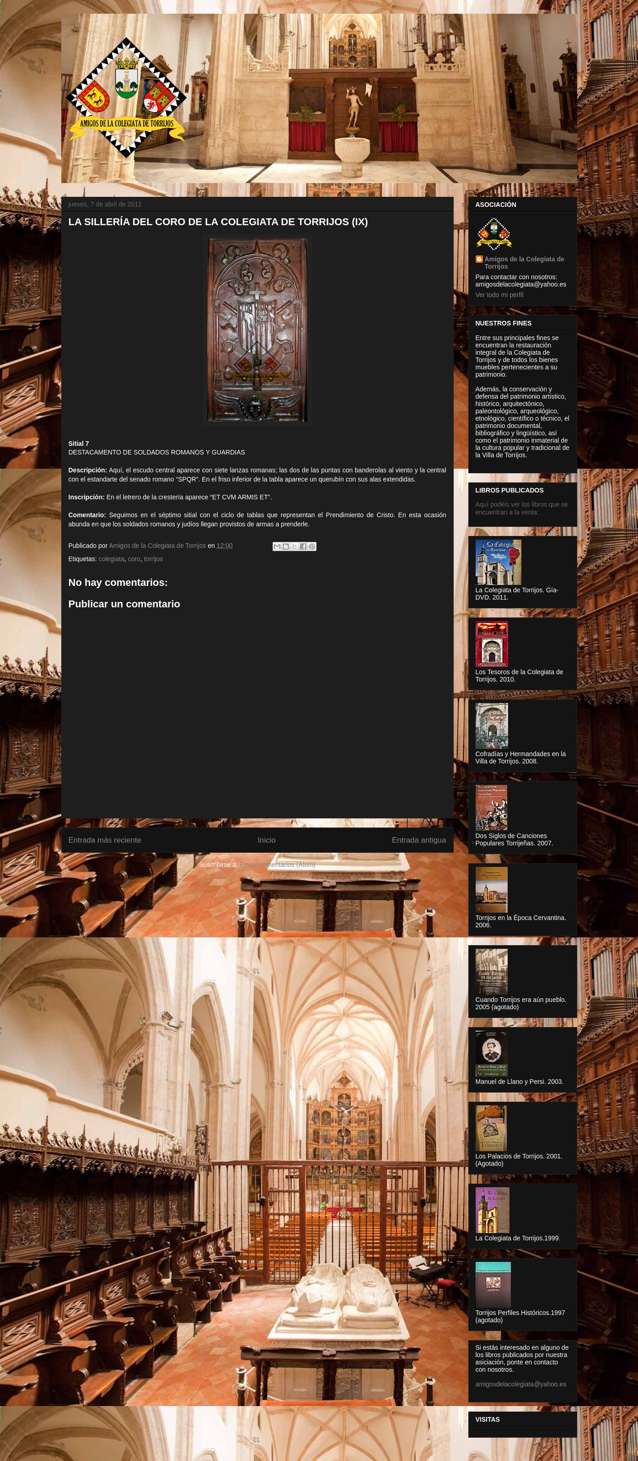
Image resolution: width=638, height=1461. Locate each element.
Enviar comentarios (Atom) (278, 864)
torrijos (153, 559)
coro (134, 559)
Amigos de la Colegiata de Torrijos (158, 545)
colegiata (111, 559)
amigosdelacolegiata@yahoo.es (521, 1384)
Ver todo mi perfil (500, 294)
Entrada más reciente (105, 840)
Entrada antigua (419, 840)
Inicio (266, 840)
